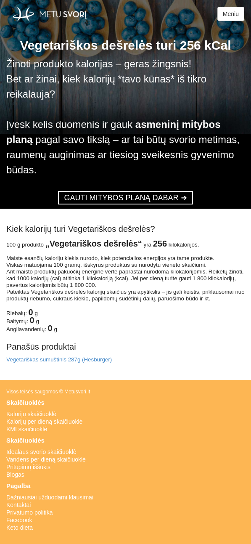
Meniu (231, 14)
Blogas (15, 474)
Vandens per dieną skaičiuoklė (46, 459)
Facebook (19, 520)
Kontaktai (18, 505)
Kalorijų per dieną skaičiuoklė (44, 421)
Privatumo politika (29, 512)
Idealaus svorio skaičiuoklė (41, 451)
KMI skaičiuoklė (26, 429)
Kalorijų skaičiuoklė (31, 414)
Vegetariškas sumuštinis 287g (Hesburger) (59, 359)
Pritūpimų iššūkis (28, 467)
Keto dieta (19, 527)
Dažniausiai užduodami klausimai (49, 497)
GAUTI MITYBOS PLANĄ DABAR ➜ (125, 198)
